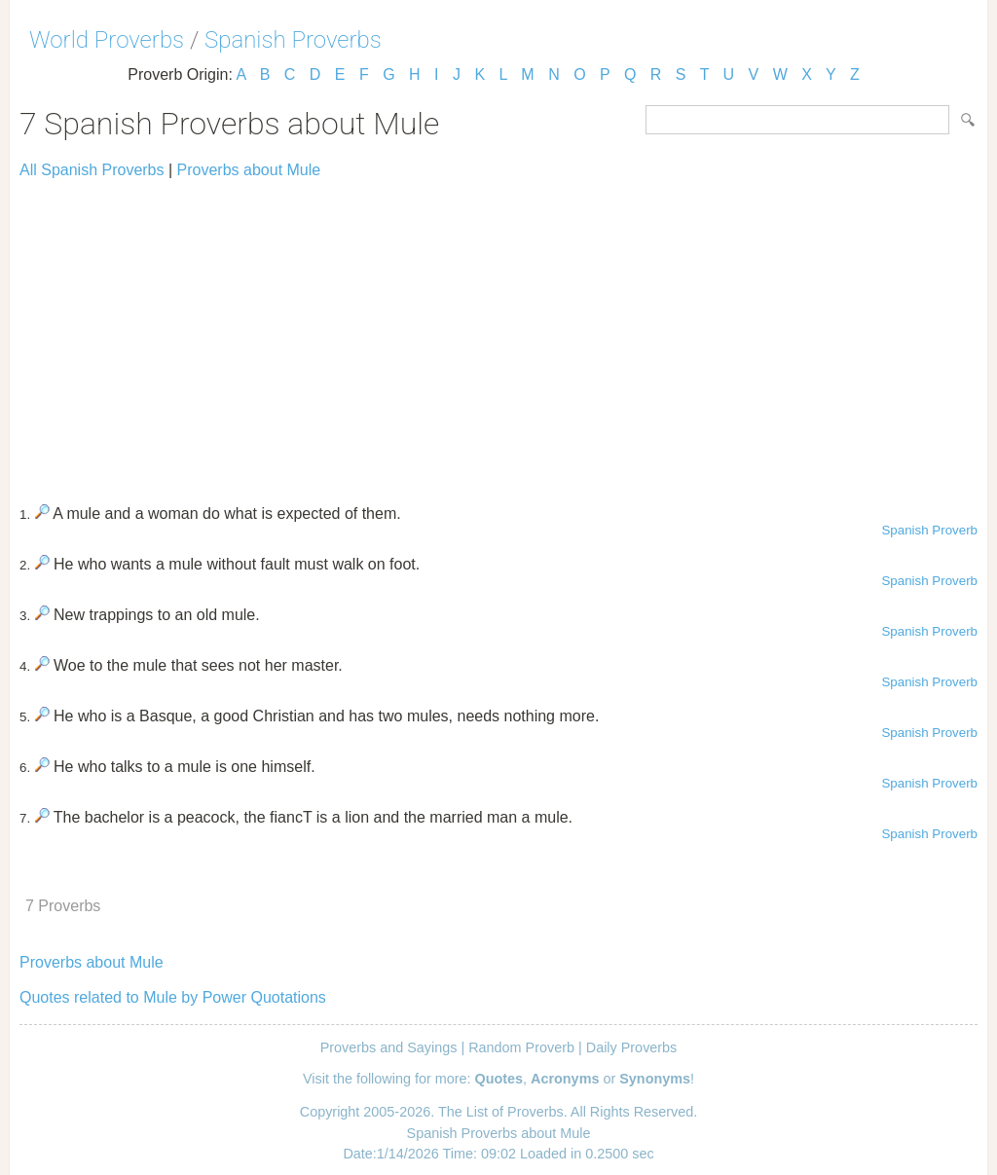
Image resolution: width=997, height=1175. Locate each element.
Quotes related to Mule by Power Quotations (172, 997)
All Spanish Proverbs (92, 170)
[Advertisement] (498, 333)
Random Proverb (521, 1047)
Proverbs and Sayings (389, 1047)
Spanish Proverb (929, 530)
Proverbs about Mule (249, 170)
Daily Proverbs (632, 1047)
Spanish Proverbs (293, 40)
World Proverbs (106, 40)
